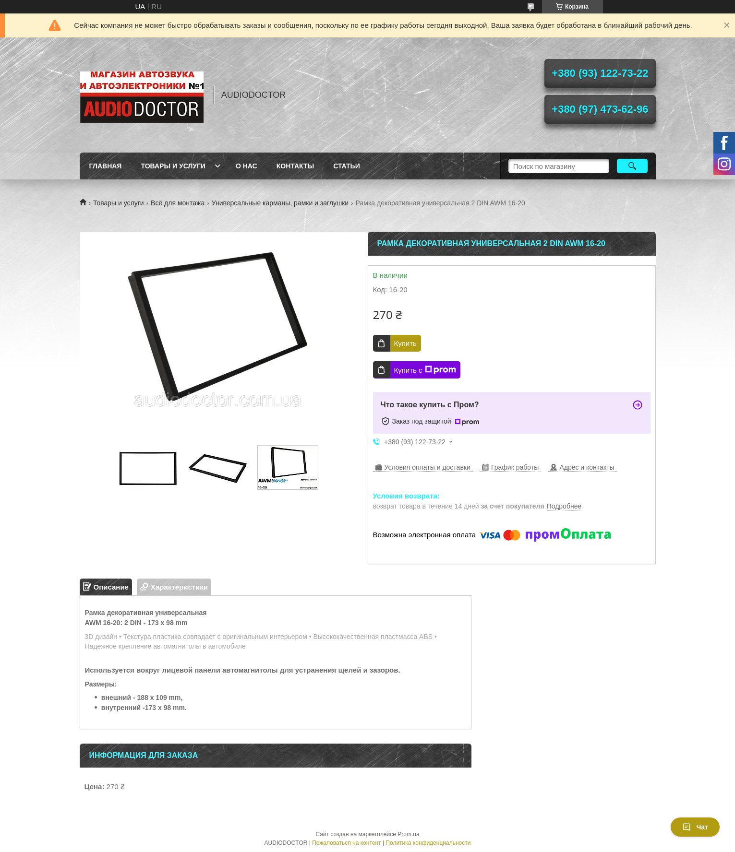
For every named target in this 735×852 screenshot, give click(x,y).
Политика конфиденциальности (428, 843)
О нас (246, 166)
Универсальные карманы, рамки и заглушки (280, 203)
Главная (105, 166)
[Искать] (632, 166)
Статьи (346, 166)
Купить (405, 343)
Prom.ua (408, 834)
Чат (695, 827)
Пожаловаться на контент (346, 843)
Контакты (295, 166)
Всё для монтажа (178, 203)
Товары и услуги (173, 166)
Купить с (425, 370)
